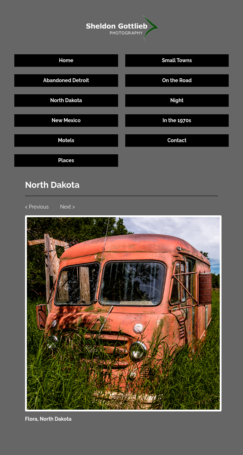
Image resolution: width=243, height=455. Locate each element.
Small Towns (177, 60)
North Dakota (66, 100)
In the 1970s (176, 120)
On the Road (177, 80)
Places (66, 160)
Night (177, 100)
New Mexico (66, 120)
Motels (66, 140)
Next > (67, 207)
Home (66, 60)
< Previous (37, 207)
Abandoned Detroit (66, 80)
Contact (176, 140)
